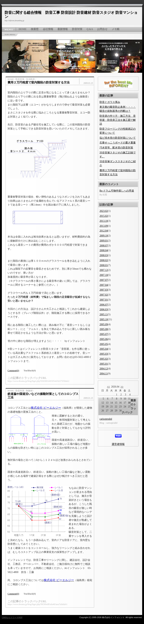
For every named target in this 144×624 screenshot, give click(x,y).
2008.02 (104, 260)
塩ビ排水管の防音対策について (118, 137)
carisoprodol (106, 419)
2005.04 (104, 349)
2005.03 (104, 354)
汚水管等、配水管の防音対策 (116, 147)
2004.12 (104, 368)
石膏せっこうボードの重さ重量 (118, 142)
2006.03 (104, 309)
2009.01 (104, 240)
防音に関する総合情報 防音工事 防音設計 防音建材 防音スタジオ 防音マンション (71, 14)
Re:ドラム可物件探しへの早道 (117, 190)
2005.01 (104, 363)
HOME (23, 29)
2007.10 (104, 275)
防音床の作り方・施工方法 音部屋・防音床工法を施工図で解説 (118, 120)
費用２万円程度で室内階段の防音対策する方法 (39, 82)
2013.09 (104, 226)
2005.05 (104, 344)
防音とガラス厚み (110, 102)
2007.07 (104, 280)
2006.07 (104, 304)
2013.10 (104, 221)
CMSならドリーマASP (12, 617)
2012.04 (104, 230)
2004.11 (104, 373)
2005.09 (104, 324)
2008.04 (104, 250)
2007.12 (104, 270)
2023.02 (104, 211)
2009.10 (104, 235)
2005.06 (104, 339)
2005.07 (104, 334)
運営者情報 (118, 444)
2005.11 (104, 314)
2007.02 (104, 294)
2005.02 (104, 358)
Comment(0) (13, 370)
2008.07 (104, 245)
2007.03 (104, 289)
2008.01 (104, 265)
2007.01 (104, 299)
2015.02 (104, 216)
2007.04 (104, 285)
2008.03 (104, 255)
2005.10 (104, 319)
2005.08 (104, 329)
